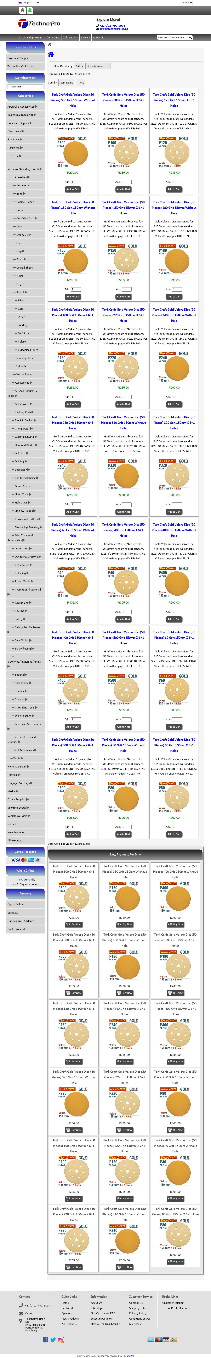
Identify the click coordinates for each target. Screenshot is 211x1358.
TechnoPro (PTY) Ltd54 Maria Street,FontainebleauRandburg (35, 1324)
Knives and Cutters (24, 519)
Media (12, 791)
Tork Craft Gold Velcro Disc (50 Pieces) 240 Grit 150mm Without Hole (174, 315)
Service (85, 37)
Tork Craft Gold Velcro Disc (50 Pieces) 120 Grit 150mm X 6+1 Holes (174, 100)
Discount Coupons (102, 1319)
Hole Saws (18, 502)
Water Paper (19, 374)
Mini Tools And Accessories (20, 538)
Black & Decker (21, 420)
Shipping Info (137, 1308)
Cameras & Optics (19, 123)
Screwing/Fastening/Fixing (24, 661)
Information (70, 37)
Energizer (18, 469)
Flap (16, 251)
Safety (16, 619)
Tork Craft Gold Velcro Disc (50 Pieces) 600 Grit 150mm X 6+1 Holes (73, 745)
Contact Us (32, 1313)
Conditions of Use (139, 1319)
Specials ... (14, 824)
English (25, 2)
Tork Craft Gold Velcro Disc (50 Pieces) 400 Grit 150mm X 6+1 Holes (73, 637)
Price (81, 82)
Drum (15, 226)
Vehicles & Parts (18, 815)
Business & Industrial (21, 114)
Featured (67, 1308)
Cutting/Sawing (22, 436)
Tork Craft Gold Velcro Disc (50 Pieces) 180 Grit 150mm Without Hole (174, 207)
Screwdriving (20, 648)
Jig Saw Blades (21, 510)
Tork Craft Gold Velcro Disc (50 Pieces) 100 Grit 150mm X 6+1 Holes (123, 100)
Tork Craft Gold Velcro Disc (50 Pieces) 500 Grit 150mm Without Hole (72, 100)
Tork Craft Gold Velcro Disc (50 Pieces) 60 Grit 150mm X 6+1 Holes (174, 637)
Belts (16, 193)
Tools (15, 758)
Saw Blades (19, 640)
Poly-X (15, 284)
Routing (17, 610)
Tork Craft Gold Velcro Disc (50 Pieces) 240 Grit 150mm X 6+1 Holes (73, 422)
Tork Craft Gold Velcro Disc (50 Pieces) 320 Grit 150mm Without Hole (123, 422)
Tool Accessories (22, 750)
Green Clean (18, 486)
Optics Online (15, 904)
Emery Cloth (19, 234)
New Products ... (17, 832)
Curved (16, 210)
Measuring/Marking (24, 527)
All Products (69, 1324)
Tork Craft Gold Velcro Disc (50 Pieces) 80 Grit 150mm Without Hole (123, 745)
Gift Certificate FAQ (103, 1313)
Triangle (17, 366)
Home (65, 1303)
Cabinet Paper (20, 201)
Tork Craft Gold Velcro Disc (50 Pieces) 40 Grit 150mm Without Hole (72, 530)
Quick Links (53, 37)
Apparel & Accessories (22, 106)
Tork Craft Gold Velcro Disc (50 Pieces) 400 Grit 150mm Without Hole (174, 530)
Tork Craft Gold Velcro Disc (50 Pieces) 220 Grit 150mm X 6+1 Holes (123, 315)
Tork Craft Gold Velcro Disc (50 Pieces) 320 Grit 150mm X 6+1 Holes (174, 422)
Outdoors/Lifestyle (24, 556)
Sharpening (19, 682)
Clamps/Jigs (20, 428)
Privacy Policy (137, 1313)
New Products (70, 1319)
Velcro (16, 341)
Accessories (19, 382)
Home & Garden (18, 766)
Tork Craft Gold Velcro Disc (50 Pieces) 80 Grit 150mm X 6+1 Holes (174, 745)
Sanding (17, 325)
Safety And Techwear (24, 630)
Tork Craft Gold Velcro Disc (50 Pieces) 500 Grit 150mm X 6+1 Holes (123, 637)
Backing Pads (20, 412)
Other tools (19, 548)
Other (15, 275)
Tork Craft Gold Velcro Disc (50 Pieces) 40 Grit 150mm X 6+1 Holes (123, 530)
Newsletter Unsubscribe (105, 1324)
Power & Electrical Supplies (21, 739)
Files (14, 243)
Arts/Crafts (19, 404)
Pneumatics (19, 564)
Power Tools (20, 581)
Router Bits (19, 602)
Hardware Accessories (24, 726)
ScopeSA (12, 912)
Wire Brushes (20, 715)
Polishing (18, 573)
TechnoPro (102, 1356)
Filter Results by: (63, 66)
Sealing (17, 674)
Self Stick (18, 333)
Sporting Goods (18, 807)
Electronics (15, 131)
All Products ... (16, 840)
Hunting (13, 774)
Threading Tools (22, 707)
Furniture (14, 139)
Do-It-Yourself (16, 929)
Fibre (15, 300)
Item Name (66, 82)
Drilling (17, 461)
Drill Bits (18, 453)
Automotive (18, 185)
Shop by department (31, 37)
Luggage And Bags (20, 783)
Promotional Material (24, 592)
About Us (98, 37)
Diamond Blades (22, 445)
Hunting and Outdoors (20, 920)
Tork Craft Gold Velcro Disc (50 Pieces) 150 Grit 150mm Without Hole (72, 207)
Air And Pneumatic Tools (22, 393)
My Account (136, 1324)
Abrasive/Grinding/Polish (24, 166)
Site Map (96, 1308)
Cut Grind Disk (22, 218)
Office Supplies (18, 799)
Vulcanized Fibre (22, 349)
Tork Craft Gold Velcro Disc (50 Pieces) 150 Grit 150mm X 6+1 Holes (123, 207)
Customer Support (18, 58)
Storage (17, 699)
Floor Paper (19, 259)
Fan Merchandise (23, 477)
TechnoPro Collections (21, 66)
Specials (67, 1313)
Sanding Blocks (20, 358)
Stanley (17, 691)
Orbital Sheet (20, 267)
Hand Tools (19, 494)
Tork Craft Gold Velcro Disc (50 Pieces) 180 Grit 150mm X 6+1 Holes (73, 315)
